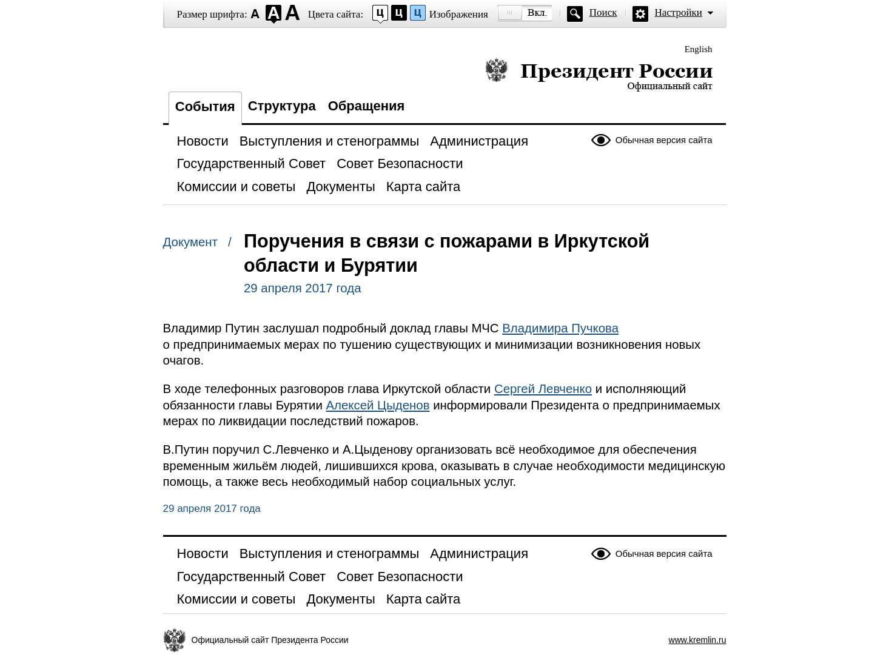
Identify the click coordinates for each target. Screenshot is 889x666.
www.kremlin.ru (697, 640)
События (205, 106)
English (699, 49)
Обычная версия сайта (664, 140)
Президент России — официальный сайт (599, 74)
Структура (282, 105)
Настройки (678, 12)
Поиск (603, 12)
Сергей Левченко (543, 388)
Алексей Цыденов (377, 405)
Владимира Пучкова (560, 328)
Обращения (366, 105)
